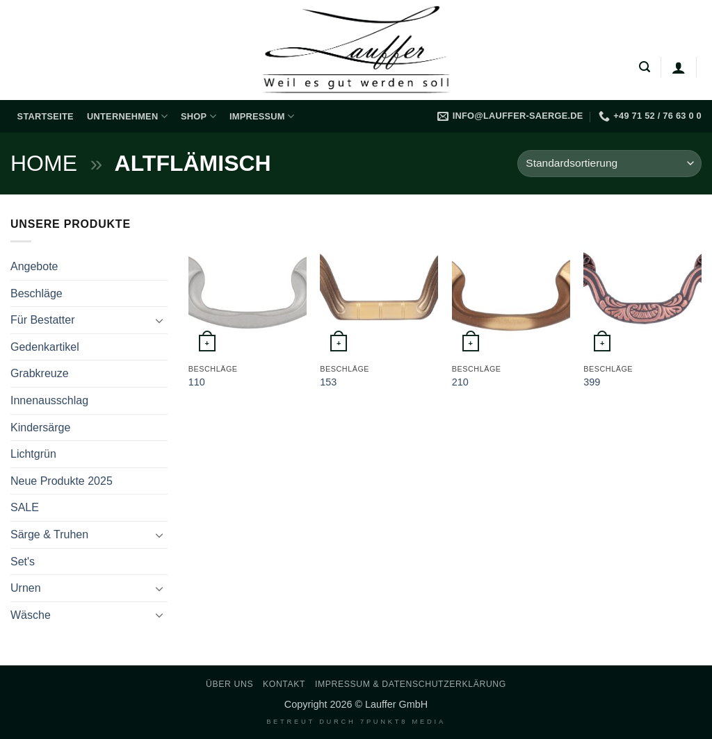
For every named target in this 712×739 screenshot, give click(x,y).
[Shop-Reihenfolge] (609, 163)
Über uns (229, 684)
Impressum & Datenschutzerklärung (410, 684)
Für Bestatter (42, 320)
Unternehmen (127, 116)
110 (196, 382)
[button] (644, 67)
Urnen (25, 588)
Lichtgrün (33, 454)
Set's (22, 561)
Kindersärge (40, 427)
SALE (24, 507)
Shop (198, 116)
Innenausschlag (49, 400)
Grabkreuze (39, 373)
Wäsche (30, 615)
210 (460, 382)
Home (43, 163)
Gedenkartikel (44, 347)
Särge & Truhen (49, 534)
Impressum (261, 116)
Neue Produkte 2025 (61, 481)
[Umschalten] (159, 320)
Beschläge (36, 293)
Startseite (45, 116)
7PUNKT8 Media (403, 721)
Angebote (34, 266)
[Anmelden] (679, 67)
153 (328, 382)
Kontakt (284, 684)
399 (591, 382)
